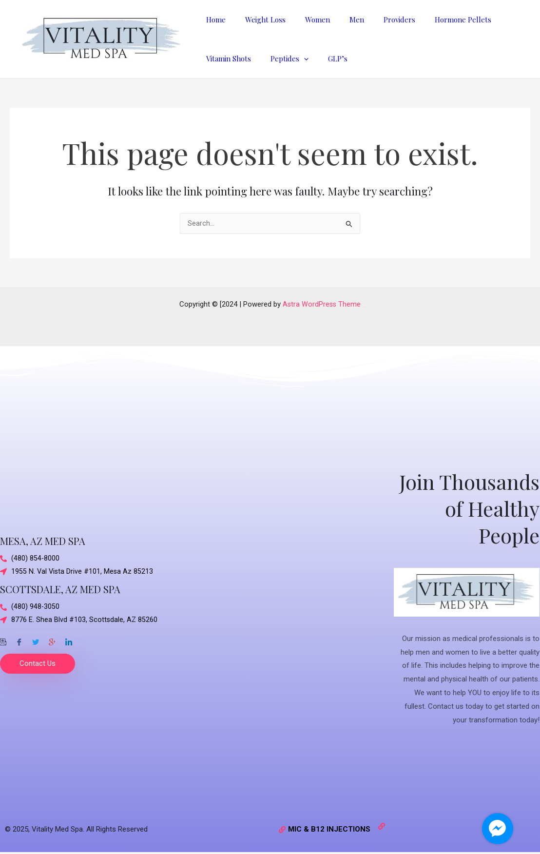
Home (213, 19)
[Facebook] (19, 640)
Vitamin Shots (226, 58)
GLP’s (325, 58)
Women (305, 19)
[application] (296, 58)
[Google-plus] (52, 640)
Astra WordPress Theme (322, 304)
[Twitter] (35, 640)
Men (339, 19)
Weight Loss (258, 19)
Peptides (282, 58)
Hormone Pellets (436, 19)
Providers (377, 19)
